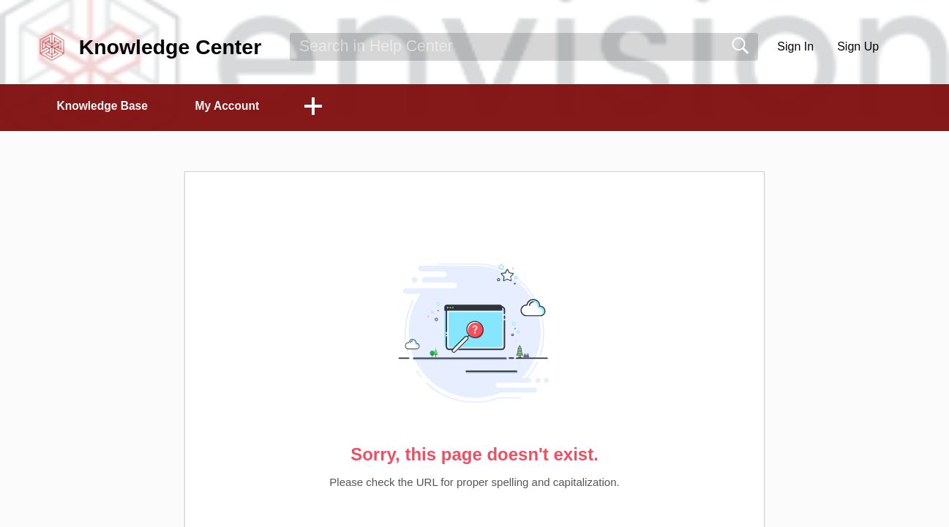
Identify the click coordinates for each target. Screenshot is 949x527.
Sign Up (858, 46)
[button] (905, 46)
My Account (238, 106)
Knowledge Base (107, 106)
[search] (524, 47)
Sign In (795, 46)
